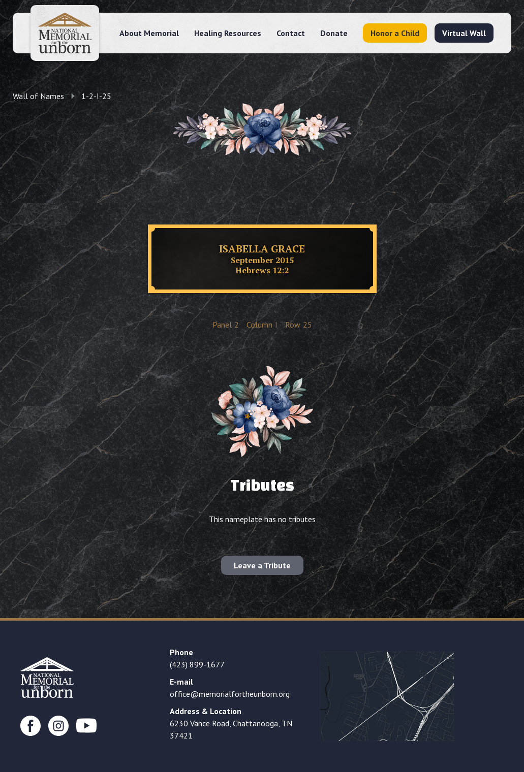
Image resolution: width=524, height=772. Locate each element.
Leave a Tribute (262, 565)
